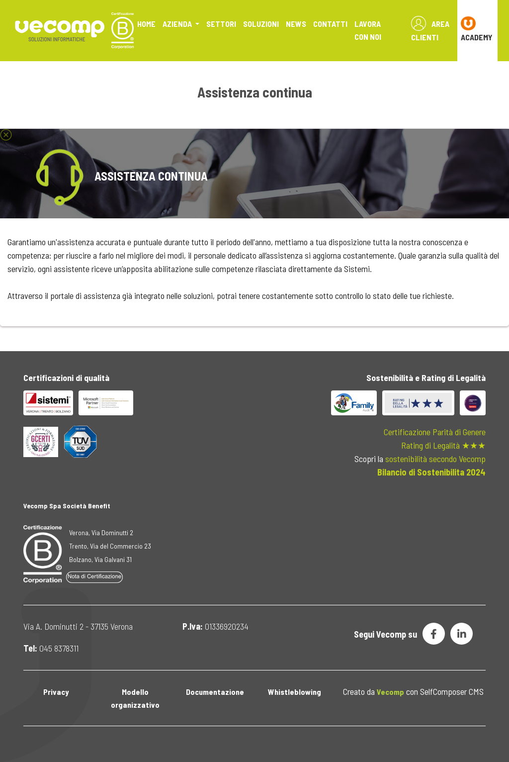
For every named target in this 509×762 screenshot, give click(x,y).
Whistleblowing (294, 691)
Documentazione (215, 691)
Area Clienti (430, 29)
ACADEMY (477, 29)
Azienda (178, 23)
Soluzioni (261, 23)
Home (146, 23)
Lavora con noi (367, 30)
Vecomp (390, 691)
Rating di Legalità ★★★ (443, 445)
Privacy (56, 691)
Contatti (330, 23)
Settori (221, 23)
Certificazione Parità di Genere (435, 431)
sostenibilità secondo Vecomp (435, 458)
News (296, 23)
